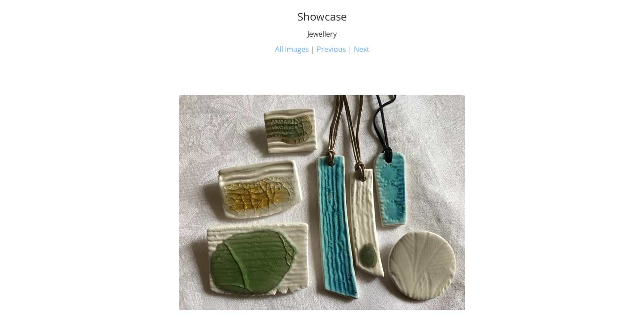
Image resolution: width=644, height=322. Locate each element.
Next (361, 49)
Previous (331, 49)
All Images (292, 49)
